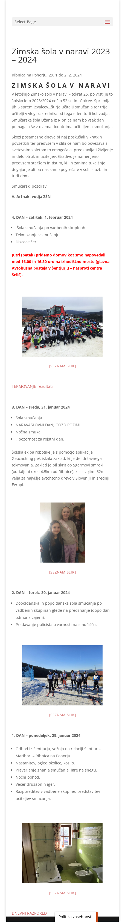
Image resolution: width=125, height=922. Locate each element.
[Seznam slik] (62, 366)
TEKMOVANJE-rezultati (32, 386)
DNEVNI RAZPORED (29, 913)
